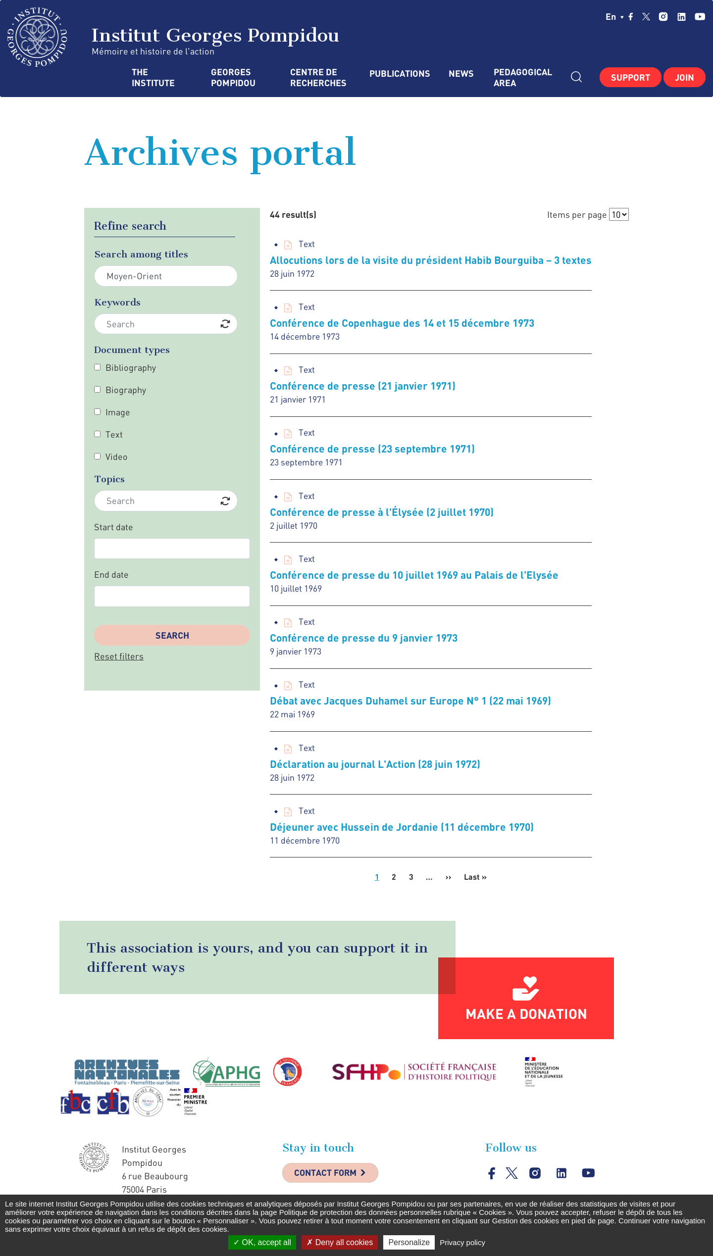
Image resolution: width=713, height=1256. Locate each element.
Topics (109, 479)
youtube (700, 16)
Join (684, 77)
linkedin (681, 16)
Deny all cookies (339, 1242)
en (615, 16)
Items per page (577, 214)
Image (117, 411)
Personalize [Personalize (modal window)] (409, 1242)
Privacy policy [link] (462, 1242)
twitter (646, 16)
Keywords (117, 302)
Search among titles (141, 254)
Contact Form (327, 1180)
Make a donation (526, 1020)
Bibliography (130, 367)
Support (630, 77)
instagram (663, 16)
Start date (113, 526)
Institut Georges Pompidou (173, 37)
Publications (399, 73)
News (461, 73)
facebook (630, 16)
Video (116, 456)
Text (114, 434)
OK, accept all (262, 1242)
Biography (125, 389)
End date (111, 574)
